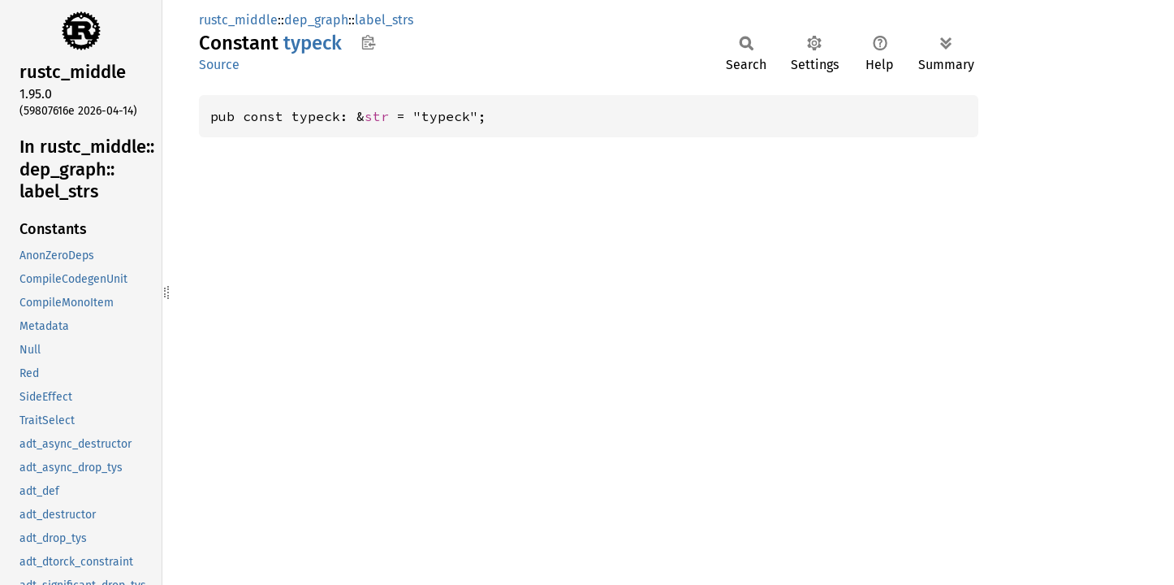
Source (219, 64)
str (377, 116)
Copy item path (368, 42)
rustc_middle (238, 20)
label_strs (384, 20)
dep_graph (316, 20)
